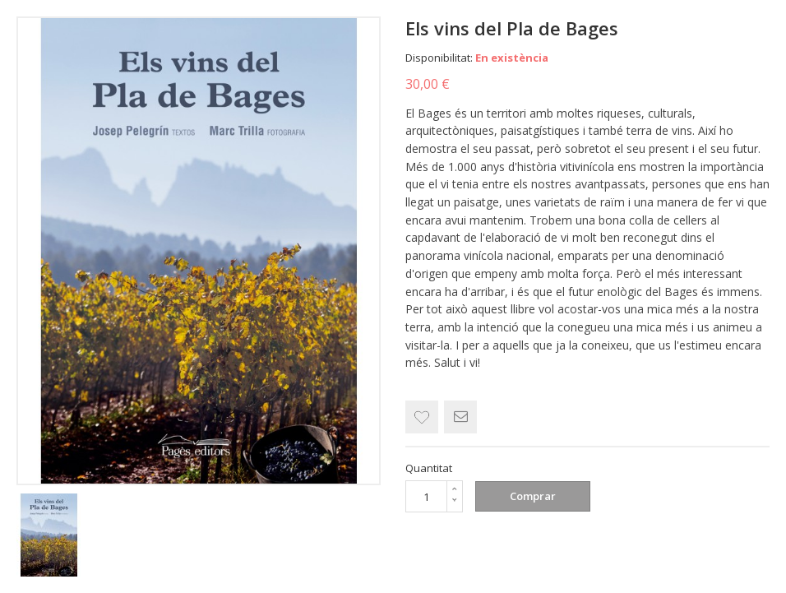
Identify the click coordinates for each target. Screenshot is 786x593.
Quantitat (428, 468)
